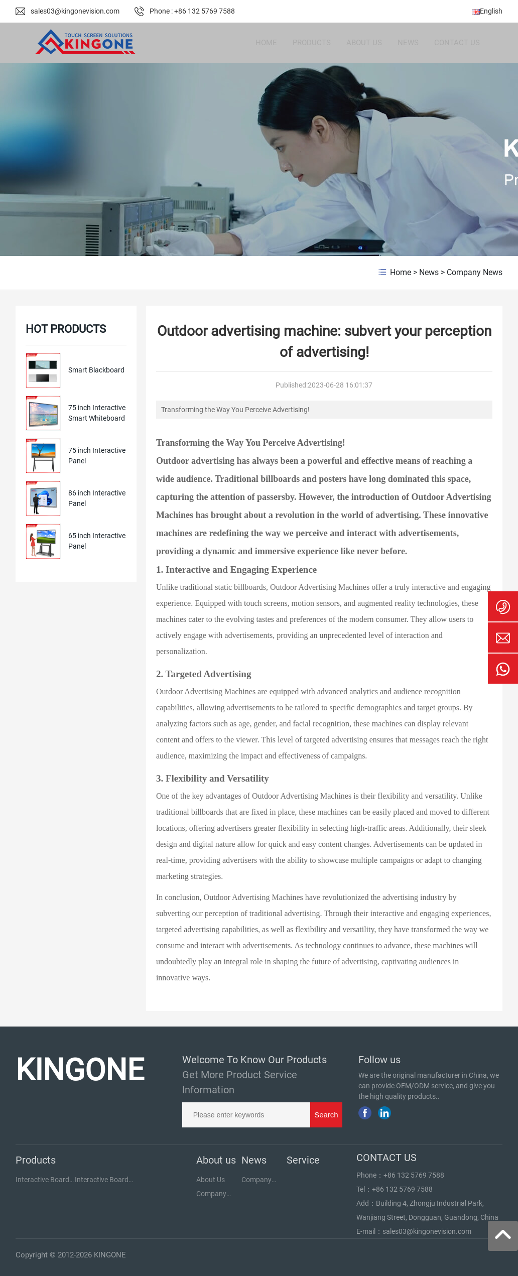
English (487, 11)
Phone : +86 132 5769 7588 (192, 11)
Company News (474, 272)
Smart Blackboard (96, 370)
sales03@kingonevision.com (75, 11)
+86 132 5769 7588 (413, 1175)
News (429, 272)
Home (400, 272)
